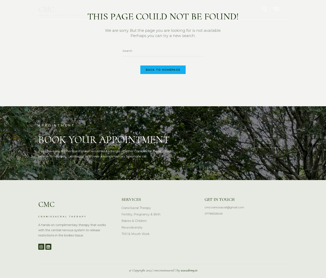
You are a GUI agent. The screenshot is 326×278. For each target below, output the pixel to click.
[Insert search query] (163, 51)
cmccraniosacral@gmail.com (225, 201)
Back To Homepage (163, 73)
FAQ (189, 9)
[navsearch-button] (273, 9)
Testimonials (216, 9)
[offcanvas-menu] (285, 9)
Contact (249, 9)
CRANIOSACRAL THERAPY (67, 15)
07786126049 (215, 208)
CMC (48, 8)
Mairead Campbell (124, 9)
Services (163, 9)
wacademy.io (188, 271)
